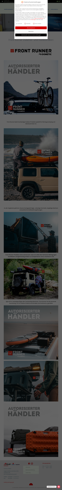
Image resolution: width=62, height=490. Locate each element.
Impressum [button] (37, 37)
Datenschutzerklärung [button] (31, 37)
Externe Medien (37, 23)
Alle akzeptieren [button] (31, 27)
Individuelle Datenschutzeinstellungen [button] (31, 34)
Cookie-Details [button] (25, 37)
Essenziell (19, 23)
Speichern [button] (31, 31)
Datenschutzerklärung (38, 18)
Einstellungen (33, 19)
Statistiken (28, 23)
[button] (58, 486)
